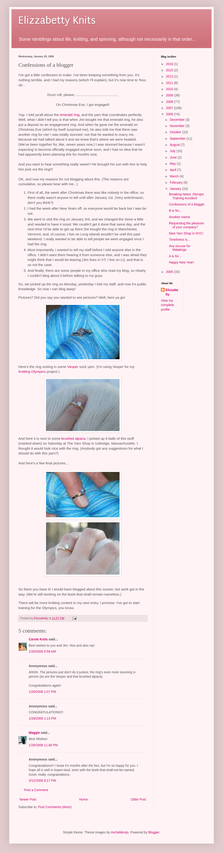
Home (83, 799)
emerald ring (70, 115)
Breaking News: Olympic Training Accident (186, 196)
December (177, 119)
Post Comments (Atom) (54, 807)
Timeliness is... (179, 239)
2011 (170, 83)
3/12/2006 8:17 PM (42, 780)
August (175, 145)
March (175, 176)
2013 (170, 76)
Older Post (138, 799)
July (173, 151)
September (178, 138)
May (173, 163)
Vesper (72, 367)
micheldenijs (120, 832)
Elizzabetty (172, 292)
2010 (170, 89)
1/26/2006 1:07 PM (42, 692)
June (173, 157)
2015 (170, 70)
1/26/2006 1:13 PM (42, 718)
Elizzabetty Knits (57, 20)
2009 (170, 95)
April (173, 170)
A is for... (175, 256)
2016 (170, 64)
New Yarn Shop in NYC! (186, 233)
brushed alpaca (73, 438)
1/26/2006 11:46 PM (43, 745)
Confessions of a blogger (187, 204)
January (176, 189)
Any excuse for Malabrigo (179, 248)
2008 (170, 102)
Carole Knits (38, 639)
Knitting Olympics (32, 371)
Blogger (153, 832)
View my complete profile (167, 305)
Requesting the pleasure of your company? (186, 225)
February (176, 182)
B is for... (175, 210)
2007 (170, 108)
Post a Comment (36, 790)
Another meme (179, 217)
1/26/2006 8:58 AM (42, 651)
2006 (170, 114)
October (176, 132)
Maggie (34, 732)
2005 (170, 272)
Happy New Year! (181, 262)
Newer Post (28, 799)
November (177, 126)
